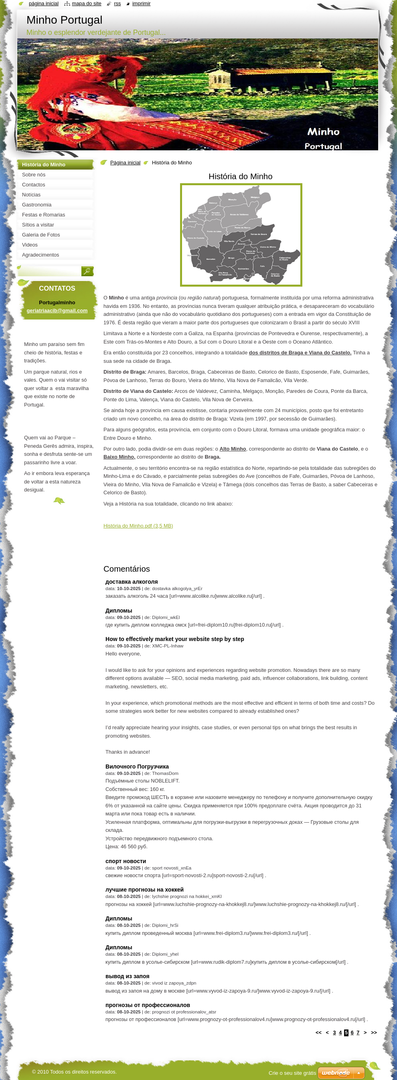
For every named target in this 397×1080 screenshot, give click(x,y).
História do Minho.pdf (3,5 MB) (138, 526)
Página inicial (125, 163)
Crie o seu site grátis (292, 1073)
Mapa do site (86, 3)
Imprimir (141, 3)
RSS (117, 3)
